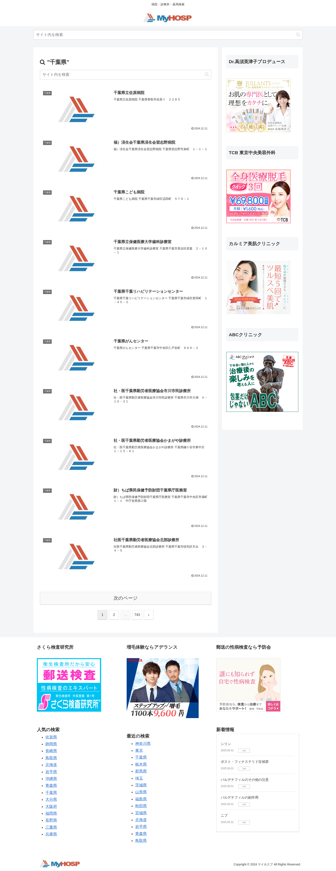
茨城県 (141, 785)
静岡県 (51, 744)
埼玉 (139, 778)
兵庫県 (51, 834)
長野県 (51, 821)
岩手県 (51, 772)
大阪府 (51, 807)
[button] (298, 34)
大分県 (51, 800)
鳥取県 (51, 758)
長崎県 (51, 751)
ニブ (224, 816)
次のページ (126, 598)
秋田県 (141, 806)
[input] (168, 35)
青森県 (51, 786)
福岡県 (51, 814)
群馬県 (141, 771)
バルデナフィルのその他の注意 (245, 780)
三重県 (51, 828)
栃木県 (141, 765)
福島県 (141, 799)
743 (137, 615)
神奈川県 (143, 744)
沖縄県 (51, 779)
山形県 (141, 792)
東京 (139, 751)
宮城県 (141, 813)
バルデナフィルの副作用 (239, 798)
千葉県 (51, 793)
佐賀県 (51, 737)
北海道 (51, 765)
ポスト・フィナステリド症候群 (245, 762)
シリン (226, 744)
